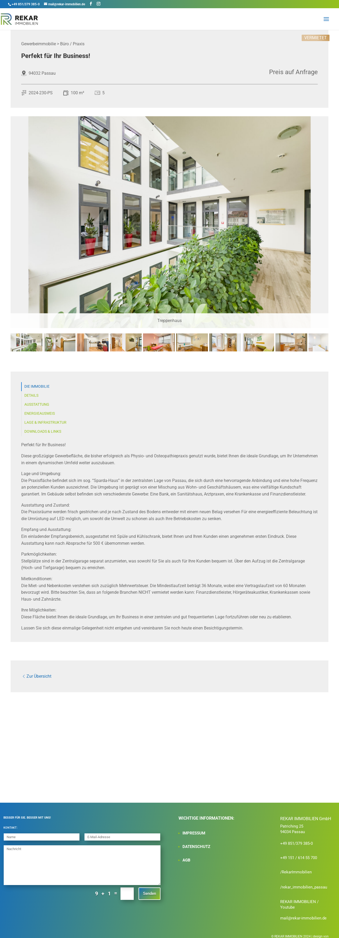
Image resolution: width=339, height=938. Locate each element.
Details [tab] (31, 395)
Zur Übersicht (36, 674)
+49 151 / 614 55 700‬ (298, 853)
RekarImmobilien (297, 868)
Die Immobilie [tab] (37, 386)
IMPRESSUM (193, 829)
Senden (149, 889)
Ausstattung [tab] (36, 404)
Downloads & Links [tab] (42, 431)
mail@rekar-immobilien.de (303, 914)
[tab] (26, 350)
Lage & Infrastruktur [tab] (45, 422)
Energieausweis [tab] (39, 413)
